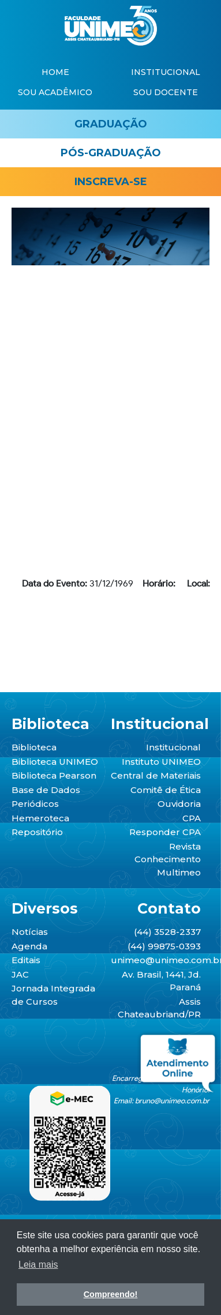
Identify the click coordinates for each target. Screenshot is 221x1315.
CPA (191, 818)
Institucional (173, 747)
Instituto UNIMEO (161, 761)
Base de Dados (46, 789)
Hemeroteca (40, 818)
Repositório (37, 831)
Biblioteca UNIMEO (55, 761)
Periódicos (35, 803)
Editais (26, 960)
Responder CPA (165, 831)
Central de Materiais (156, 775)
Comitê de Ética (165, 789)
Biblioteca (34, 747)
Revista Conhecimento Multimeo (167, 859)
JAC (20, 974)
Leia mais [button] (38, 1264)
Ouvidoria (179, 803)
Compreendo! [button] (111, 1294)
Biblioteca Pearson (54, 775)
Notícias (30, 931)
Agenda (29, 946)
